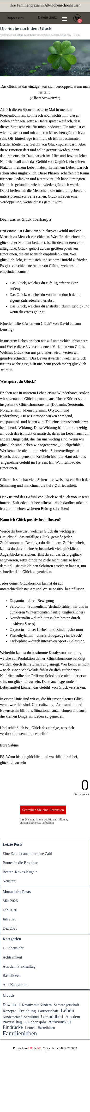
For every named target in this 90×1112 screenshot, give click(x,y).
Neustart (9, 881)
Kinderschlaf (12, 1017)
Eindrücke (13, 1027)
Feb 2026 (10, 910)
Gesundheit (52, 1016)
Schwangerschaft (66, 1005)
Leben (67, 1010)
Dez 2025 (10, 928)
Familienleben (20, 1033)
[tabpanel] (45, 5)
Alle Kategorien (15, 985)
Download (11, 1004)
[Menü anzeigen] (64, 19)
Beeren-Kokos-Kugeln (20, 872)
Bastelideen (12, 975)
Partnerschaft (48, 1011)
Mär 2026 (10, 901)
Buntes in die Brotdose (20, 863)
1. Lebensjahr (13, 948)
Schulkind (31, 1017)
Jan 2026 (9, 919)
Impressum (15, 18)
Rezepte (9, 1010)
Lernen (30, 1027)
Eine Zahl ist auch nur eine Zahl (27, 854)
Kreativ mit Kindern (37, 1005)
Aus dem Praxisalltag (19, 966)
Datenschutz (47, 17)
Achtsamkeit (12, 957)
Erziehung (27, 1010)
